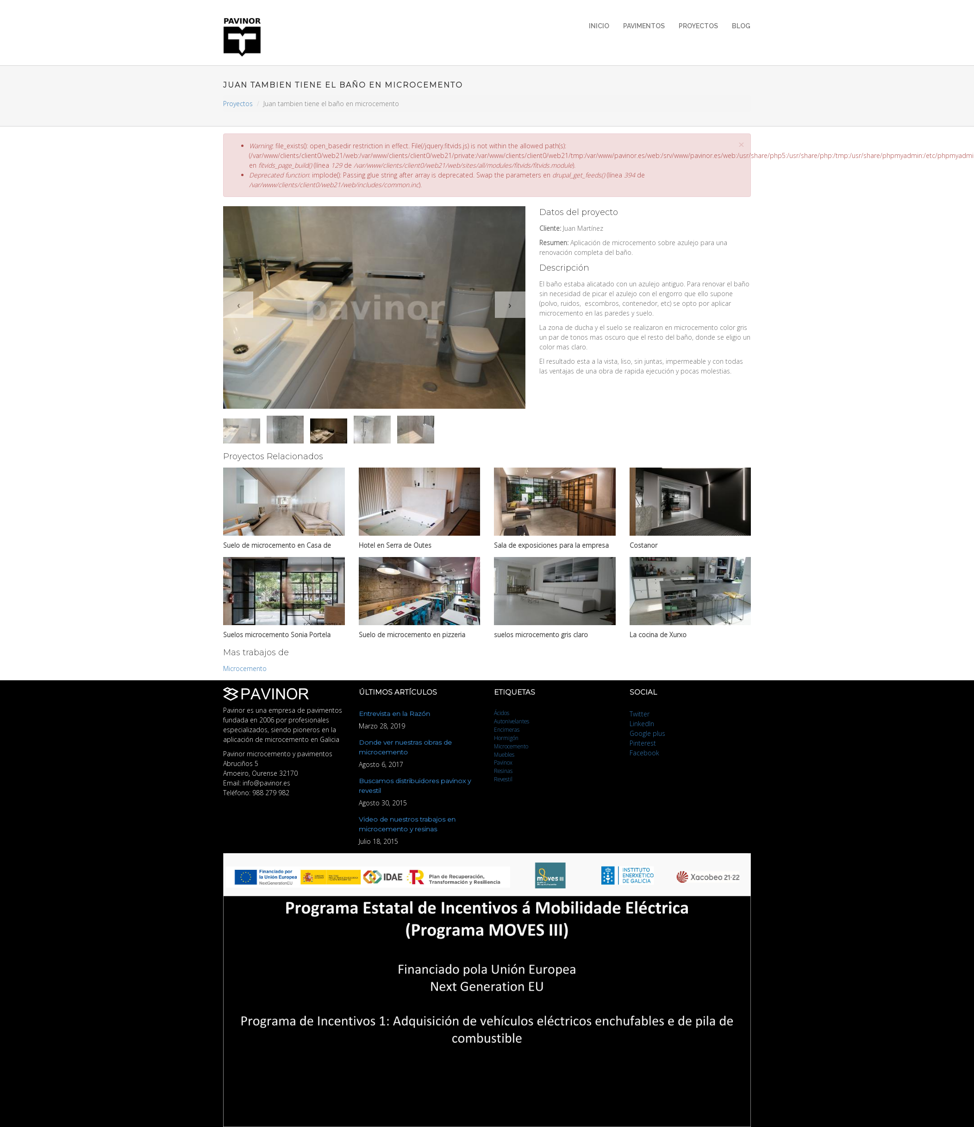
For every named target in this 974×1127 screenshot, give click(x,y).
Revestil (503, 779)
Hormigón (506, 737)
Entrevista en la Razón (394, 713)
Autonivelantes (511, 721)
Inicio (599, 26)
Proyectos (698, 26)
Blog (741, 26)
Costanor (643, 545)
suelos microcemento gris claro (541, 634)
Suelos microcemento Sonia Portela (277, 634)
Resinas (503, 770)
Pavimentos (644, 26)
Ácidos (501, 712)
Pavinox (503, 762)
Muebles (504, 754)
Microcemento (245, 668)
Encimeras (506, 729)
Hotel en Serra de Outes (395, 545)
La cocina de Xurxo (658, 634)
